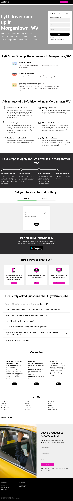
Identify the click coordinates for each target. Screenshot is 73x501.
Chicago (27, 405)
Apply (14, 383)
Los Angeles (4, 401)
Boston (50, 403)
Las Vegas (51, 407)
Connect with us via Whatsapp (22, 486)
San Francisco (5, 407)
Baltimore (51, 401)
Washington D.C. (29, 403)
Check (36, 224)
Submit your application (59, 282)
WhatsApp (11, 179)
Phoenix (3, 403)
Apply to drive (64, 1)
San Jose (4, 409)
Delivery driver (4, 489)
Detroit (50, 405)
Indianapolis (28, 407)
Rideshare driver (4, 485)
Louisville (27, 409)
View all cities (5, 417)
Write (36, 282)
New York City (52, 409)
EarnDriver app (10, 181)
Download (14, 282)
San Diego (4, 405)
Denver (27, 401)
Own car (26, 198)
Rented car (45, 198)
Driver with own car (5, 487)
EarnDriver (5, 2)
